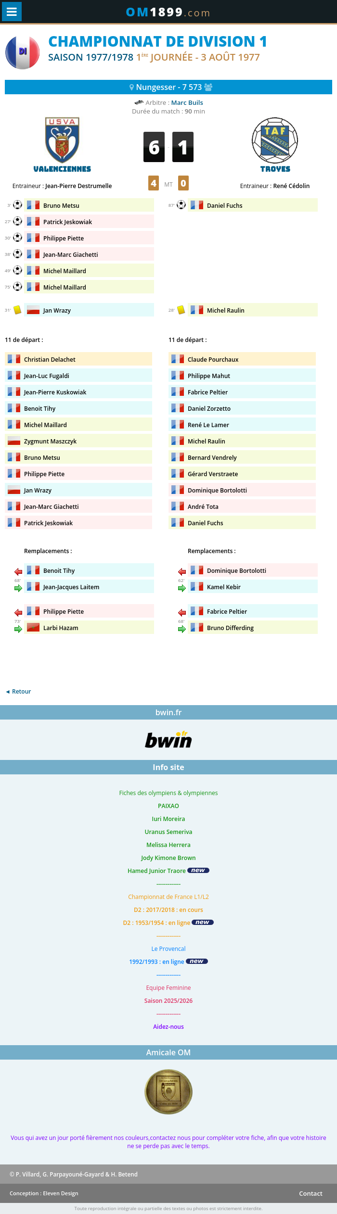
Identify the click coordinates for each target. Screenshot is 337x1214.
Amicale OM (168, 1052)
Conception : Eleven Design (44, 1193)
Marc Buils (187, 102)
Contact (311, 1193)
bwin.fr (169, 712)
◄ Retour (18, 691)
